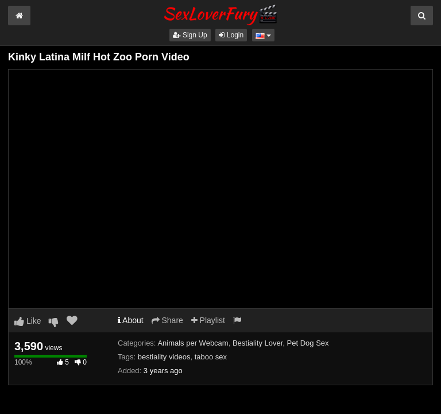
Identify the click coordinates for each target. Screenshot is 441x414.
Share (167, 320)
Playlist (208, 320)
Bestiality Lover (258, 343)
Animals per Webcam (192, 343)
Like (27, 320)
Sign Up (190, 35)
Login (231, 35)
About (131, 320)
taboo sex (211, 356)
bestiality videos (164, 356)
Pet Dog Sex (308, 343)
